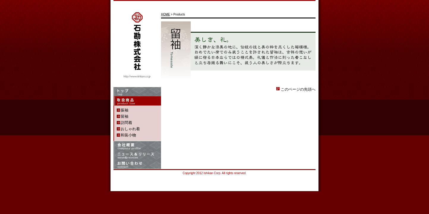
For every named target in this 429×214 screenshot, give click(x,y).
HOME (165, 14)
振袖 (124, 110)
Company (137, 145)
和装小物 (128, 135)
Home (137, 91)
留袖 (124, 116)
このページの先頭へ (298, 89)
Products (137, 101)
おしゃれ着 (130, 129)
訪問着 (126, 122)
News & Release (137, 155)
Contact (137, 164)
